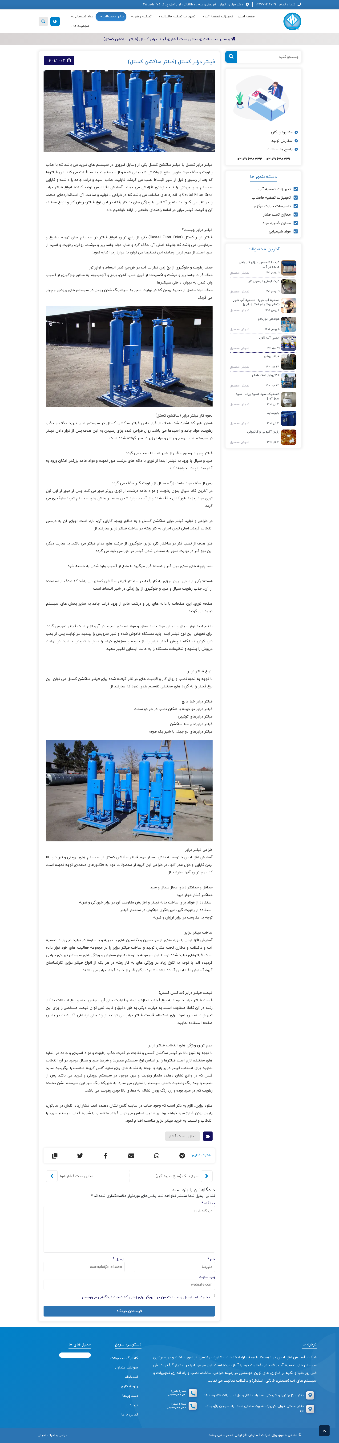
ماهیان (43, 1435)
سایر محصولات (111, 16)
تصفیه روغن (141, 16)
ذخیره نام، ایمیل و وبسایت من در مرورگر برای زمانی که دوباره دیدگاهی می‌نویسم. (145, 1297)
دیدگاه (208, 1203)
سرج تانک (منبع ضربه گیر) (177, 1176)
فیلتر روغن (271, 356)
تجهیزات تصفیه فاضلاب (176, 16)
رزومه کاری (129, 1386)
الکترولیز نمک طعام (265, 375)
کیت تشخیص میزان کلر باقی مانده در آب (259, 264)
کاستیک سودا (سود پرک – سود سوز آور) (257, 396)
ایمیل (119, 1259)
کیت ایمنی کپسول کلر (263, 281)
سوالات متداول (126, 1367)
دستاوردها (130, 1395)
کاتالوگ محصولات (124, 1358)
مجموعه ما (79, 26)
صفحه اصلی (246, 16)
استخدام (131, 1377)
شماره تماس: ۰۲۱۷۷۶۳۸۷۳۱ (275, 4)
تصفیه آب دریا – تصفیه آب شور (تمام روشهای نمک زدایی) (256, 302)
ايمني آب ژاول (269, 337)
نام (211, 1259)
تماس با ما (129, 1414)
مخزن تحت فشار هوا (76, 1176)
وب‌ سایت (207, 1277)
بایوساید (273, 413)
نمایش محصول (238, 273)
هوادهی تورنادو (268, 319)
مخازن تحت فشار (182, 1136)
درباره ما (131, 1405)
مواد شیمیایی (81, 16)
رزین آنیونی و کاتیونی (263, 432)
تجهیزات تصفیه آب (217, 16)
